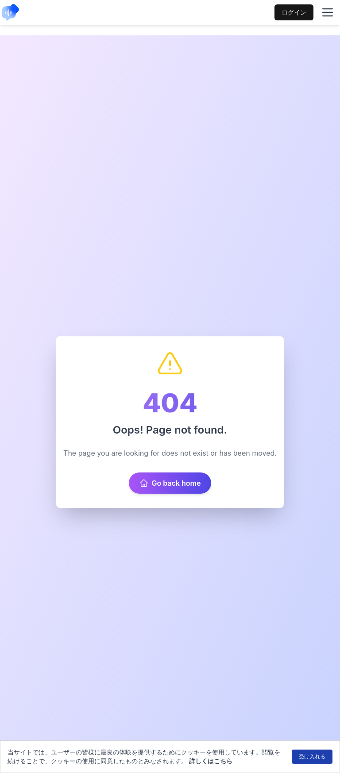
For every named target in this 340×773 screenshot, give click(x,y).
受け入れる (312, 756)
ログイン (294, 12)
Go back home (170, 483)
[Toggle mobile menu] (327, 12)
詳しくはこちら (210, 761)
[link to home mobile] (10, 12)
